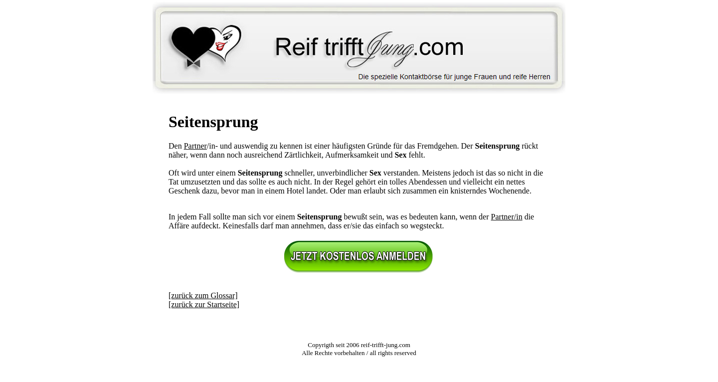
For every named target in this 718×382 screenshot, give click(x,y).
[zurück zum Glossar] (203, 295)
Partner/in (507, 216)
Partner (195, 146)
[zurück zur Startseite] (204, 304)
